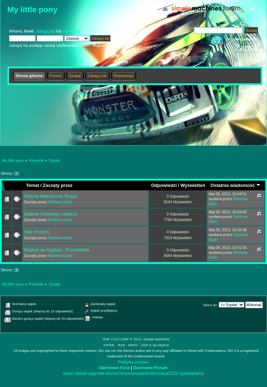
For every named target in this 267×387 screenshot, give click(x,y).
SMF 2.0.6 (111, 339)
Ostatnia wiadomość (235, 185)
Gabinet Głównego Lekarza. (51, 214)
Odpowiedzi (163, 185)
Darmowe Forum (150, 367)
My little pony (32, 9)
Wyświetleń (192, 185)
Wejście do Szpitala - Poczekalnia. (57, 250)
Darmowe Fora (114, 367)
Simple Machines (156, 339)
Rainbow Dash (60, 202)
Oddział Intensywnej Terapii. (51, 196)
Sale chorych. (37, 231)
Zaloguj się (45, 31)
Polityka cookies (133, 362)
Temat (32, 185)
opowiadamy (191, 373)
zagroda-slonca (103, 373)
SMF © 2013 (131, 339)
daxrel (81, 373)
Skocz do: (210, 305)
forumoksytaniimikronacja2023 (148, 373)
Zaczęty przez (58, 185)
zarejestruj (72, 31)
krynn (68, 373)
